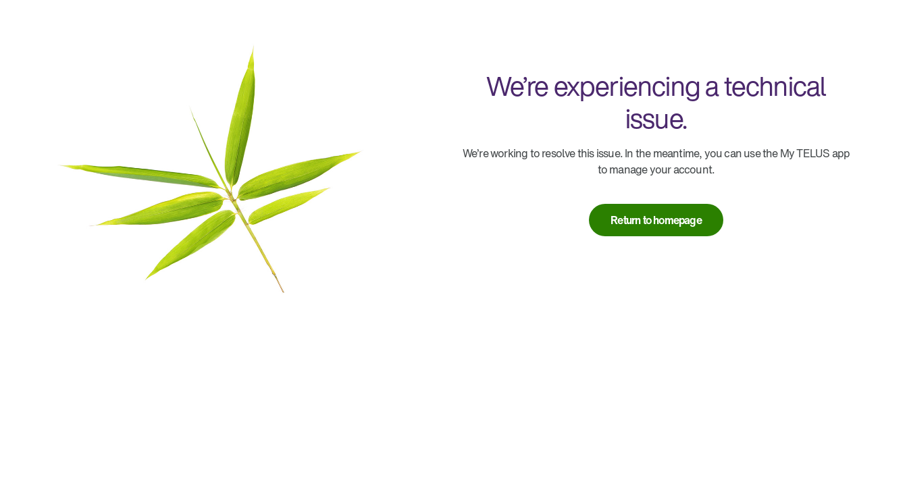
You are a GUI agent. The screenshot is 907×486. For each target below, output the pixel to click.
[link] (656, 220)
